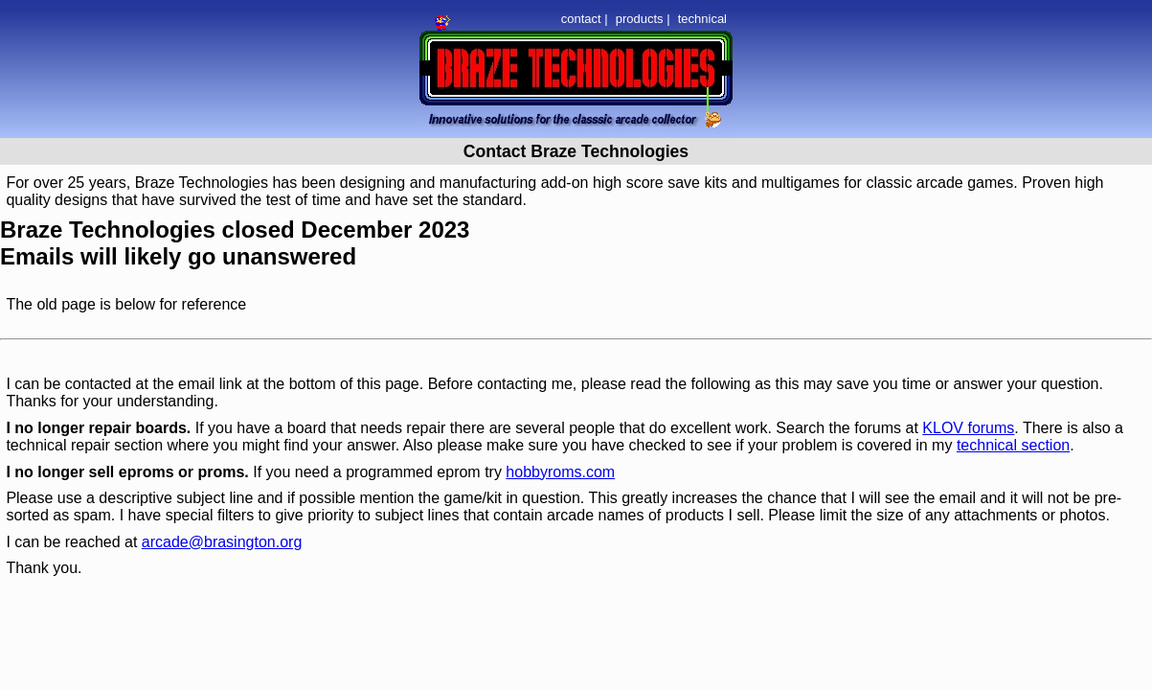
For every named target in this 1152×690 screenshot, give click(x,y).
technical (702, 19)
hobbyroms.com (560, 472)
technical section (1013, 445)
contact (581, 19)
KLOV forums (968, 428)
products (640, 19)
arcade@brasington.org (222, 542)
